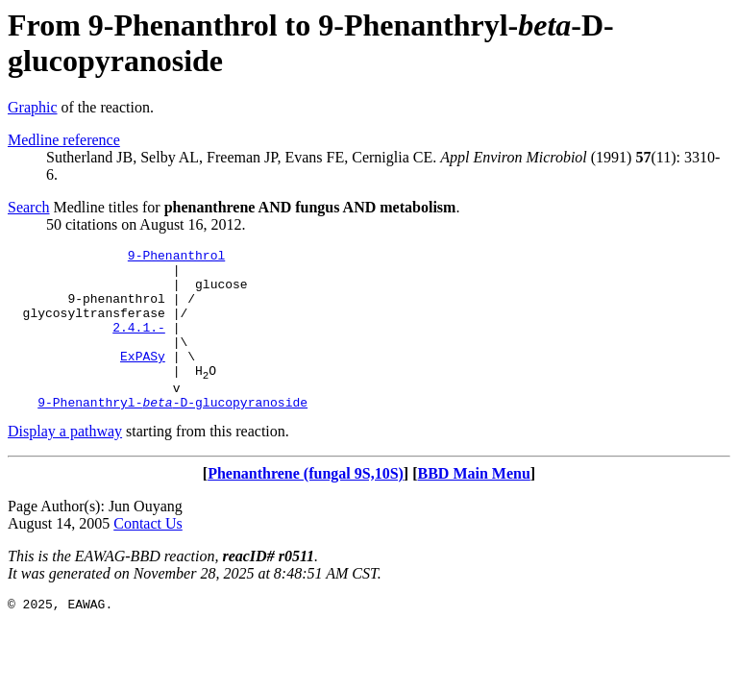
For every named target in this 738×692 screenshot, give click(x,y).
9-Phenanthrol (176, 257)
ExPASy (142, 378)
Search (29, 207)
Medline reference (64, 140)
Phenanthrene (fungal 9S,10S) (306, 505)
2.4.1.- (138, 344)
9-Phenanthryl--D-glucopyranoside (172, 433)
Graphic (33, 107)
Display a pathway (65, 463)
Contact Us (148, 555)
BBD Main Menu (474, 505)
